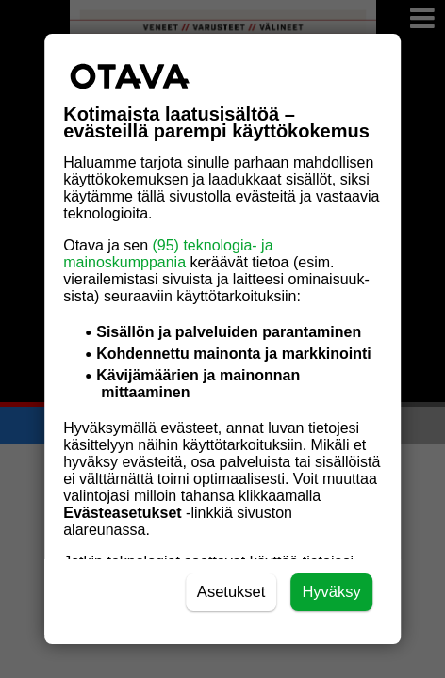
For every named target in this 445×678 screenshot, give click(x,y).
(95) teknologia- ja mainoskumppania (167, 253)
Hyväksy (331, 592)
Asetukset (231, 592)
